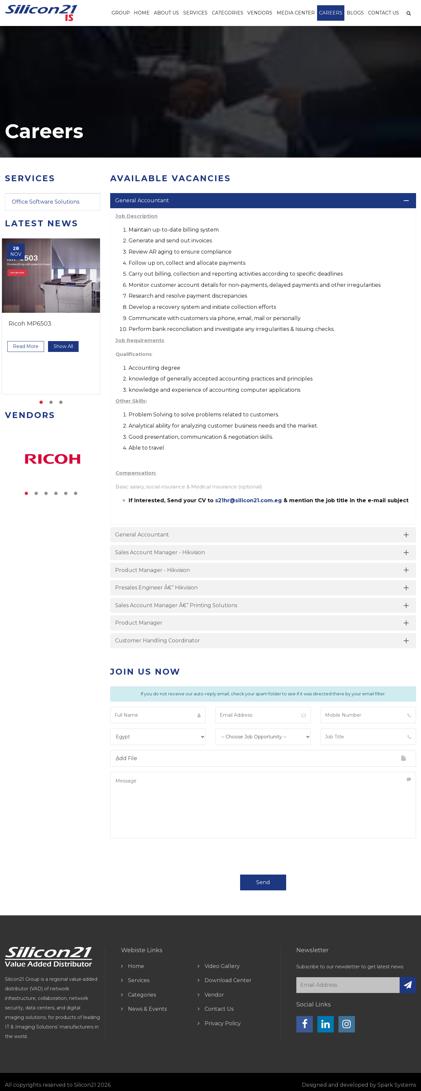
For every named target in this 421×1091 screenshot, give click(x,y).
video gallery (222, 966)
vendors (259, 13)
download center (228, 980)
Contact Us (383, 13)
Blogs (355, 13)
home (136, 966)
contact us (219, 1009)
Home (142, 13)
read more (25, 346)
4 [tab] (56, 493)
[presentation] (160, 856)
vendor (214, 995)
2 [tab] (51, 402)
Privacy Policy (223, 1023)
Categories (227, 13)
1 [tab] (41, 402)
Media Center (296, 13)
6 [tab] (75, 493)
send (263, 882)
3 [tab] (60, 402)
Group (120, 13)
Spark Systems (397, 1085)
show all (63, 346)
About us (166, 13)
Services (195, 13)
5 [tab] (65, 493)
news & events (147, 1009)
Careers (330, 13)
